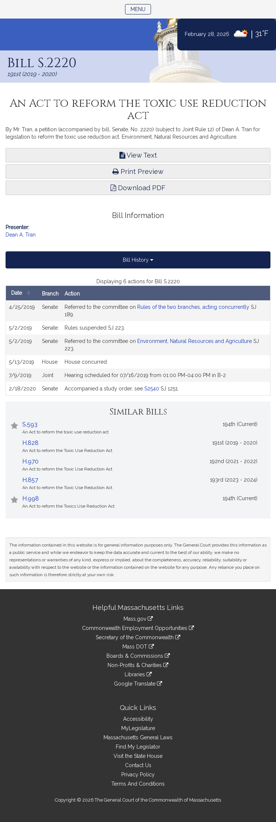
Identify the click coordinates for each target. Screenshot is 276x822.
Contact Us (138, 765)
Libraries (138, 674)
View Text (138, 155)
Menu (141, 8)
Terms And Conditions (138, 784)
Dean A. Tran (21, 235)
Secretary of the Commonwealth (138, 637)
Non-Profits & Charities (138, 665)
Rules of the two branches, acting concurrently (193, 307)
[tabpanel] (138, 337)
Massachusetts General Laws (138, 737)
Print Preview (138, 171)
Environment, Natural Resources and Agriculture (194, 341)
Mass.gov (138, 619)
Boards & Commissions (138, 656)
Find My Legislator (138, 747)
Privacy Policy (138, 775)
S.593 (29, 424)
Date (22, 293)
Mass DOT (138, 647)
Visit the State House (138, 756)
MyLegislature (138, 728)
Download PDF (138, 188)
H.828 (30, 442)
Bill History (138, 260)
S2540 (151, 389)
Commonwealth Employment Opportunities (138, 628)
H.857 (30, 479)
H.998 (30, 498)
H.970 (30, 461)
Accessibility (138, 719)
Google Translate (138, 684)
